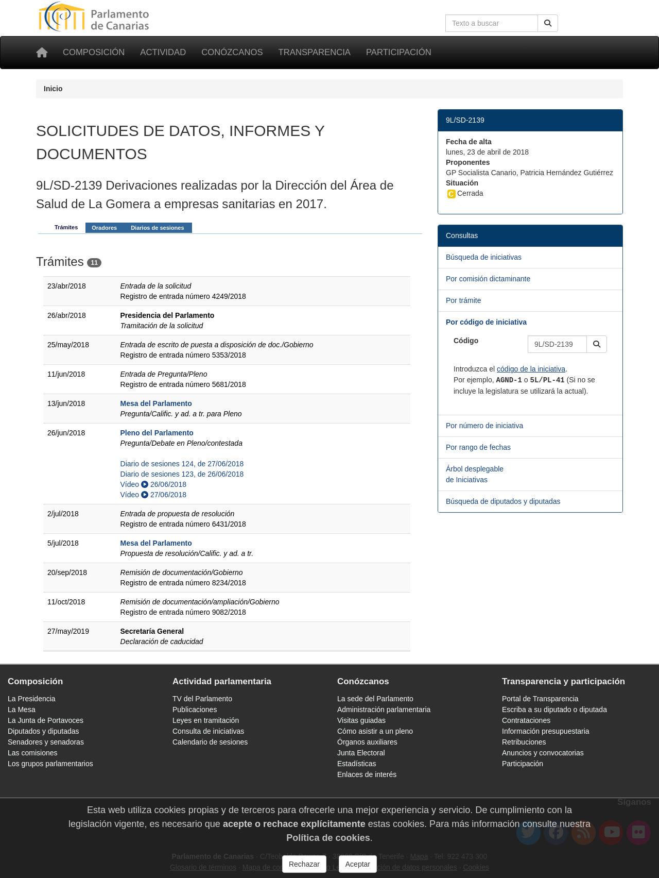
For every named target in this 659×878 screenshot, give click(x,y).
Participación (398, 52)
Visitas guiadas (361, 720)
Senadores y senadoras (46, 742)
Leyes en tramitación (205, 720)
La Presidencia (32, 699)
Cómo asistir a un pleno (375, 731)
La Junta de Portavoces (45, 720)
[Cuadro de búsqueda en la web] (491, 23)
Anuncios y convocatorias (543, 753)
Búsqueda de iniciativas (484, 257)
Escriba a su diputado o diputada (554, 709)
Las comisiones (33, 753)
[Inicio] (41, 53)
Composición (94, 52)
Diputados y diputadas (43, 731)
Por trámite (463, 300)
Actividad (163, 52)
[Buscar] (547, 23)
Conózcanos (232, 52)
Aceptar (357, 864)
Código (466, 340)
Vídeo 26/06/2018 (153, 484)
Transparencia (315, 52)
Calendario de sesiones (210, 742)
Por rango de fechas (478, 447)
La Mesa (22, 709)
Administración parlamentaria (383, 709)
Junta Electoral (361, 753)
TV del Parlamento (202, 699)
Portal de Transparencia (540, 699)
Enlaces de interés (366, 774)
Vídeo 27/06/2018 (153, 495)
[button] (596, 344)
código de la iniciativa (531, 369)
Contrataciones (526, 720)
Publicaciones (194, 709)
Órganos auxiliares (367, 742)
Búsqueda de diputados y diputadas (503, 501)
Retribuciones (524, 742)
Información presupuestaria (545, 731)
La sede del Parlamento (375, 699)
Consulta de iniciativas (208, 731)
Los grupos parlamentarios (50, 763)
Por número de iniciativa (484, 425)
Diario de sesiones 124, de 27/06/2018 (182, 464)
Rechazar (304, 864)
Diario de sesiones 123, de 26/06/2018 (182, 474)
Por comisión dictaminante (488, 279)
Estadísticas (356, 763)
